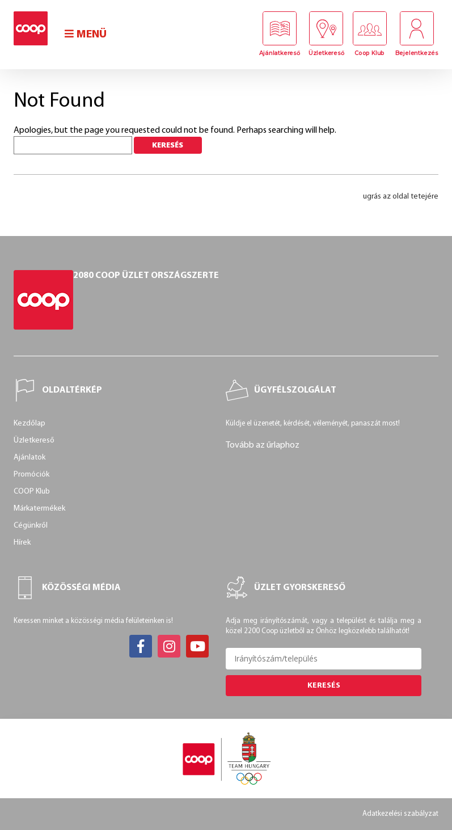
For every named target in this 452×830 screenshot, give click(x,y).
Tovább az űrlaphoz (262, 445)
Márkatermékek (39, 508)
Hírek (22, 542)
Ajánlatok (29, 457)
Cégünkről (31, 525)
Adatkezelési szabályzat (400, 814)
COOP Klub (32, 491)
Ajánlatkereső (279, 53)
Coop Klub (369, 53)
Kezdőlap (29, 423)
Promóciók (31, 474)
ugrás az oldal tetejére (400, 196)
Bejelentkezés (416, 53)
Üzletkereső (326, 53)
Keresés (323, 685)
